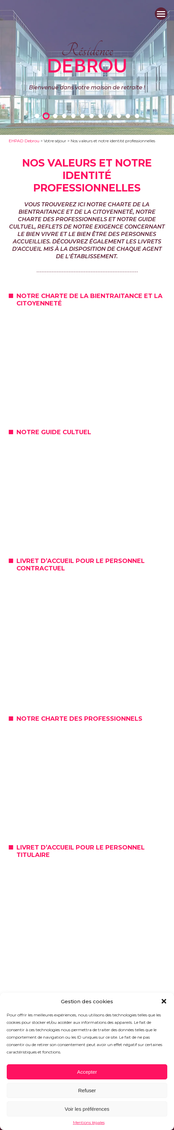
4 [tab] (66, 116)
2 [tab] (47, 116)
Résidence (87, 56)
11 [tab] (129, 116)
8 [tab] (102, 116)
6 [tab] (84, 116)
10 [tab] (120, 116)
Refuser (87, 1090)
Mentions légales (89, 1122)
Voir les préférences (87, 1109)
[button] (164, 1001)
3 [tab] (57, 116)
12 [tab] (138, 116)
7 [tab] (93, 116)
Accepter (87, 1072)
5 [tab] (75, 116)
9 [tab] (111, 116)
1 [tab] (38, 116)
